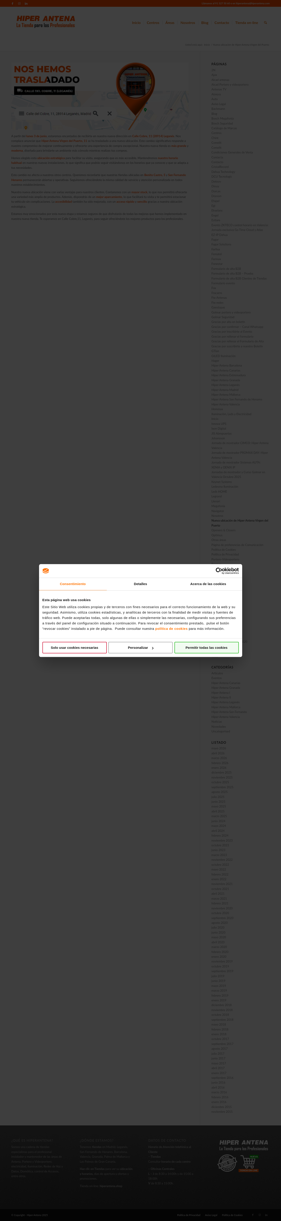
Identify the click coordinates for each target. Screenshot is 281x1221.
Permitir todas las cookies (207, 647)
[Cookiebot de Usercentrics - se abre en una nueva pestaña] (219, 570)
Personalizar (140, 647)
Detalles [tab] (140, 584)
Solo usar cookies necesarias (74, 647)
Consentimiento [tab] (73, 584)
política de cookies (171, 628)
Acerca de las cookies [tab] (208, 584)
